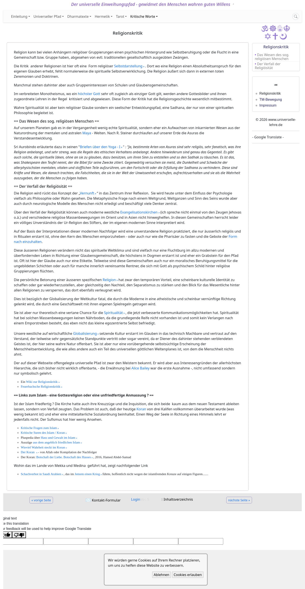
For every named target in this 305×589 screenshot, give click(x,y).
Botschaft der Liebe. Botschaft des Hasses (63, 457)
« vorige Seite (41, 500)
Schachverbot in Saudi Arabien (41, 474)
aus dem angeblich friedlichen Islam (56, 442)
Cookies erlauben (188, 574)
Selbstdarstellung (128, 66)
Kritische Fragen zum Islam (39, 428)
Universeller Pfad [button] (47, 16)
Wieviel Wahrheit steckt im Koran (43, 447)
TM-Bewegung (270, 99)
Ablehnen (161, 574)
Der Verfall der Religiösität (268, 65)
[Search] (295, 16)
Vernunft (87, 193)
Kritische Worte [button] (142, 16)
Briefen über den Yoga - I (100, 146)
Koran (141, 409)
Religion (109, 279)
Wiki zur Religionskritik (42, 381)
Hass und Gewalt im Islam (58, 437)
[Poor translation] (19, 534)
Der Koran (28, 452)
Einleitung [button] (19, 16)
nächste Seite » (239, 500)
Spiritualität (113, 312)
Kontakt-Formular (106, 500)
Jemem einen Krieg (87, 474)
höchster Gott (89, 93)
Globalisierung (85, 333)
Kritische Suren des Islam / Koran (43, 432)
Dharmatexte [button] (78, 16)
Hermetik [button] (102, 16)
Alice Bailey (141, 368)
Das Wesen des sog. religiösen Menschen (272, 56)
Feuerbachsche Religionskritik (40, 386)
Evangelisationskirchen (139, 212)
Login (135, 499)
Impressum (267, 105)
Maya (86, 133)
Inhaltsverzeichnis (178, 499)
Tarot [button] (120, 16)
